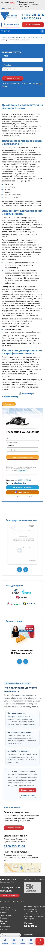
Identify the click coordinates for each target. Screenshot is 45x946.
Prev (19, 569)
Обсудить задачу (27, 790)
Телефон (8, 65)
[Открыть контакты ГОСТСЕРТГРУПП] (22, 867)
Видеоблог (4, 912)
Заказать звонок (11, 24)
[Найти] (19, 934)
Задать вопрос (28, 393)
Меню (5, 31)
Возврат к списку (11, 396)
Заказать (8, 404)
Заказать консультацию (22, 457)
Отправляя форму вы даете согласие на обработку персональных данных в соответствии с (21, 468)
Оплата (3, 923)
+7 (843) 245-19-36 (32, 14)
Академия (5, 941)
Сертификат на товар (8, 910)
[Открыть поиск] (42, 31)
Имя (6, 55)
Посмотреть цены (28, 795)
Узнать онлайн (33, 24)
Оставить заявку (14, 827)
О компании (4, 918)
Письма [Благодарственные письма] (14, 941)
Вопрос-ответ (5, 926)
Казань (12, 2)
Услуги (31, 941)
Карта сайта (28, 934)
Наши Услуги (5, 907)
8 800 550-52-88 (31, 18)
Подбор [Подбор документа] (22, 941)
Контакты (3, 929)
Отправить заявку (12, 78)
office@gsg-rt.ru (20, 483)
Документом (22, 470)
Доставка (3, 921)
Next (25, 569)
